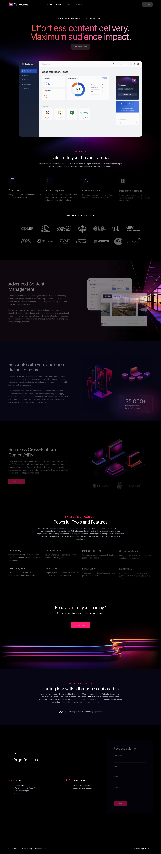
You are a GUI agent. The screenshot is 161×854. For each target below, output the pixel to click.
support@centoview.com (83, 788)
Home (49, 4)
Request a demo (80, 47)
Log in (147, 4)
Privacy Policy (26, 849)
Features (59, 4)
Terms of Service (41, 849)
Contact (79, 4)
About (69, 4)
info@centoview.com (81, 785)
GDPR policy (13, 849)
